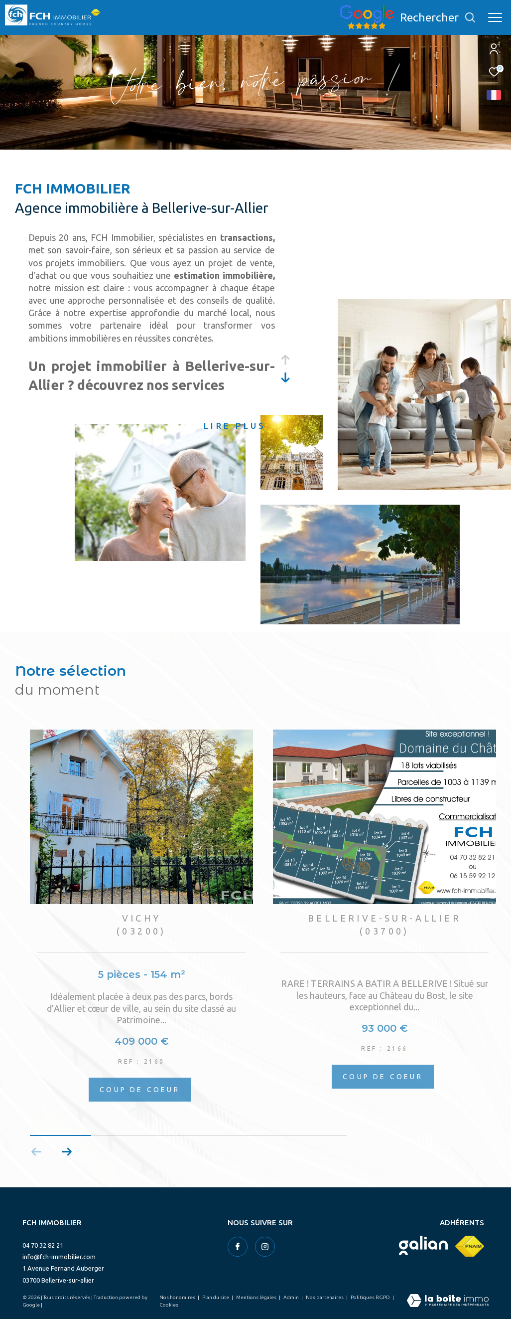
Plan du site (216, 1297)
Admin (291, 1297)
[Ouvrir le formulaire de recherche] (438, 17)
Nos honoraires (177, 1297)
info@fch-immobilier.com (59, 1256)
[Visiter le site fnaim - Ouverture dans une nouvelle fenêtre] (469, 1246)
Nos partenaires (325, 1297)
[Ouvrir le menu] (495, 17)
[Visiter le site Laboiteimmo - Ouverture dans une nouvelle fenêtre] (448, 1301)
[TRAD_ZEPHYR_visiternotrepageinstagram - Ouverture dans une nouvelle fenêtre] (265, 1247)
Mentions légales (256, 1297)
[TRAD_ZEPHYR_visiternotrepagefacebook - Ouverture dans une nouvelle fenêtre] (238, 1247)
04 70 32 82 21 (42, 1245)
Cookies (168, 1305)
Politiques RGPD (371, 1297)
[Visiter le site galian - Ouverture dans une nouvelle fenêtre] (423, 1245)
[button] (66, 1152)
